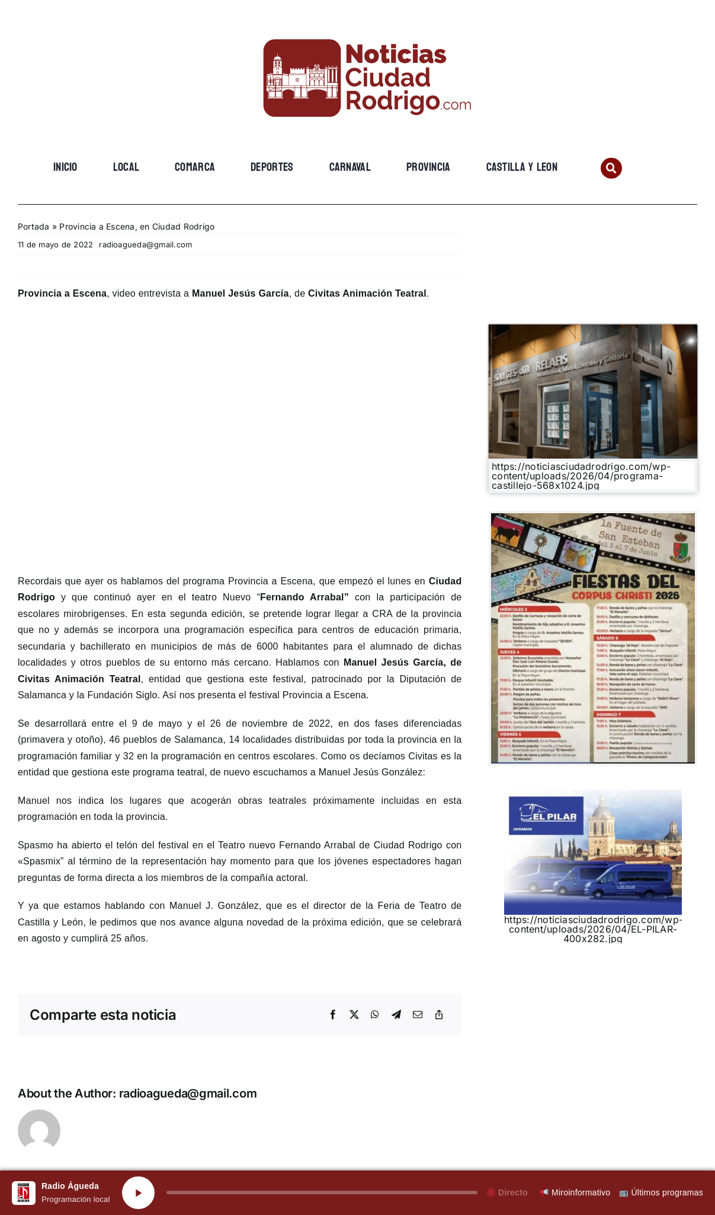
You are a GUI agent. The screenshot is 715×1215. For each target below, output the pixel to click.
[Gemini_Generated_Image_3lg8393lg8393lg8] (593, 329)
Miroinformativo (575, 1192)
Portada (34, 226)
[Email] (417, 1015)
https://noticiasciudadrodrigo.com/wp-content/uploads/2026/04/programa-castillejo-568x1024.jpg (581, 475)
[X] (354, 1015)
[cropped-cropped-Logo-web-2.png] (358, 28)
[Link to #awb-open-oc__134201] (611, 168)
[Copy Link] (439, 1015)
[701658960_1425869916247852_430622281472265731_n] (593, 518)
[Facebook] (333, 1015)
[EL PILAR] (593, 794)
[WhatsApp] (375, 1015)
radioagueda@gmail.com (145, 244)
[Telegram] (396, 1015)
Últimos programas (661, 1192)
